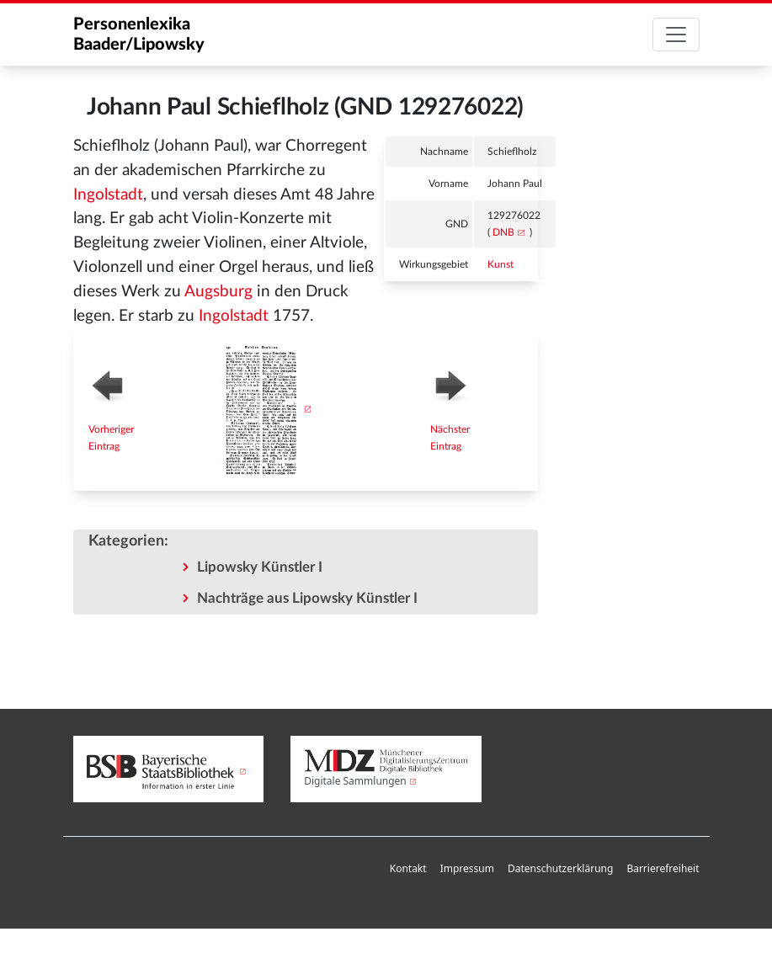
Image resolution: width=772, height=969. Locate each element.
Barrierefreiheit (662, 868)
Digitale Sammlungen (355, 781)
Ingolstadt (108, 195)
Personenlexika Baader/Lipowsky (139, 34)
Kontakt (408, 868)
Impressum (467, 868)
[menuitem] (408, 869)
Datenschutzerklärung (560, 868)
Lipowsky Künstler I (259, 567)
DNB (503, 232)
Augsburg (218, 292)
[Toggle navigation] (676, 34)
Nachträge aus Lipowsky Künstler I (307, 598)
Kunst (500, 264)
